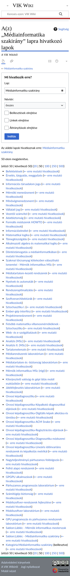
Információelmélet (17, 230)
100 (46, 166)
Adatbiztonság (15, 217)
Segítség (61, 29)
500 (61, 166)
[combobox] (35, 90)
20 (35, 166)
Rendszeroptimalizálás (19, 290)
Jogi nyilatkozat (30, 566)
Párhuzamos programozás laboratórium (30, 485)
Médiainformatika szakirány (18, 68)
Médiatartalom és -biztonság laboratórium (32, 362)
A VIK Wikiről (9, 566)
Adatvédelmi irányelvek (15, 562)
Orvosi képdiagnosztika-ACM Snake (28, 421)
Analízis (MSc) (14, 341)
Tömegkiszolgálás (16, 239)
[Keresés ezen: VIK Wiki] (35, 14)
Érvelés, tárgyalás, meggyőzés (24, 175)
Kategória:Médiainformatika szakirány (29, 544)
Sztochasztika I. (15, 307)
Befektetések (14, 171)
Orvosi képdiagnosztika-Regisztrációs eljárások (34, 430)
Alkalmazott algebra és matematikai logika (31, 243)
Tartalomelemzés (16, 349)
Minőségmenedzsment (20, 201)
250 (54, 166)
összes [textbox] (10, 105)
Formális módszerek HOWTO (24, 222)
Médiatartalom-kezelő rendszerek (26, 273)
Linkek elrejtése (19, 120)
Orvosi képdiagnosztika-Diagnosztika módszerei (35, 438)
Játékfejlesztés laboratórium (23, 387)
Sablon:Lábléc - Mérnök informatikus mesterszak (36, 527)
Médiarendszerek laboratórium (25, 353)
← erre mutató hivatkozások (41, 171)
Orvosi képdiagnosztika (20, 396)
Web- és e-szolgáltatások (21, 332)
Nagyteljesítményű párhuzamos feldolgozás (32, 460)
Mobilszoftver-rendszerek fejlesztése (28, 502)
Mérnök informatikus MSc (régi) (25, 370)
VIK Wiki (23, 5)
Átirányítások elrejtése (23, 127)
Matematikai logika (17, 235)
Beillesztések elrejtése (23, 112)
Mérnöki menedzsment (20, 192)
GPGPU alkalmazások (19, 476)
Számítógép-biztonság (19, 493)
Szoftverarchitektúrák (19, 298)
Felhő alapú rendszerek (20, 468)
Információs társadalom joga (23, 184)
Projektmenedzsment (19, 315)
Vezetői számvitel (16, 213)
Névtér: (9, 99)
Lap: (7, 83)
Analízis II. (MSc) (16, 345)
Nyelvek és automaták (19, 281)
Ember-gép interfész (18, 311)
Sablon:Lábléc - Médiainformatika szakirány (32, 536)
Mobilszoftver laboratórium (22, 510)
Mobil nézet (8, 571)
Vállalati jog (13, 209)
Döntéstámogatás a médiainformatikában (31, 252)
